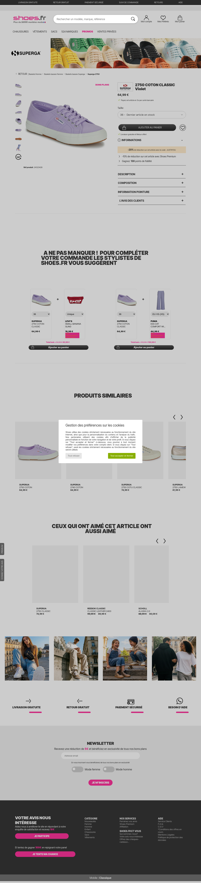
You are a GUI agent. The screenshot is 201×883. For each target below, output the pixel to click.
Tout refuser (74, 455)
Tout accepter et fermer (121, 455)
